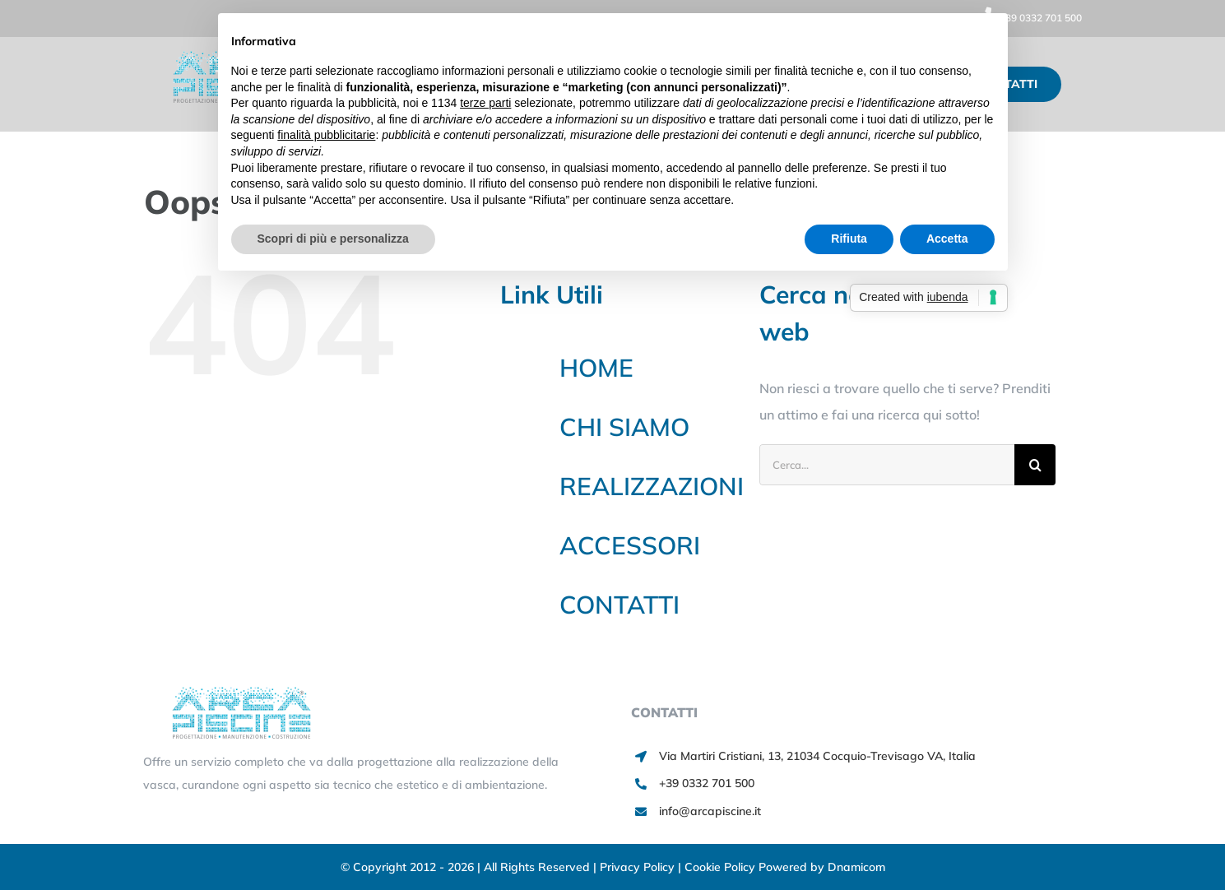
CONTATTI (619, 604)
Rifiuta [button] (849, 238)
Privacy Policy (639, 867)
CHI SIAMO (624, 427)
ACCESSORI (629, 545)
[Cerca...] (886, 464)
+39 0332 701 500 (1028, 18)
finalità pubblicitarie (326, 134)
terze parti (485, 102)
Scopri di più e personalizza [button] (333, 238)
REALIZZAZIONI (651, 486)
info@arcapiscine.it (710, 811)
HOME (596, 367)
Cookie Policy (721, 867)
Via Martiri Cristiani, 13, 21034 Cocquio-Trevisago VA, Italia (817, 756)
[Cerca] (1035, 464)
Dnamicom (856, 867)
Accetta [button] (947, 238)
